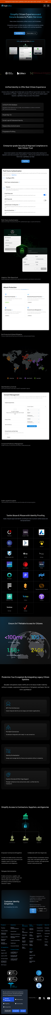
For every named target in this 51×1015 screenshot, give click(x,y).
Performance (19, 999)
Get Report (40, 1)
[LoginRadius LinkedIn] (40, 998)
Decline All (7, 1010)
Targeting (6, 1003)
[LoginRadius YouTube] (48, 998)
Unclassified (7, 1007)
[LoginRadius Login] (44, 5)
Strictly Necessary (6, 999)
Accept (23, 1010)
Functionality (19, 1003)
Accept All (15, 1010)
